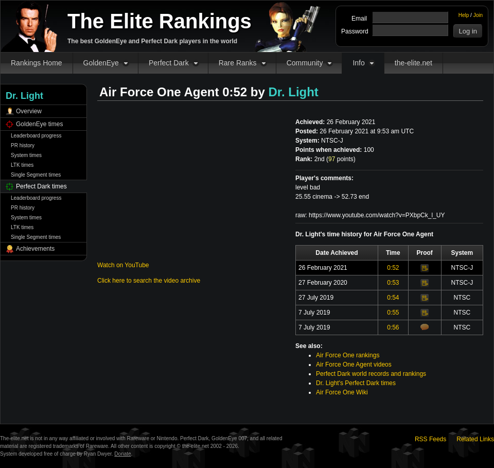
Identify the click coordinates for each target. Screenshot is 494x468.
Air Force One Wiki (342, 392)
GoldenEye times (39, 124)
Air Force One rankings (347, 355)
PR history (22, 145)
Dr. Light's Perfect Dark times (356, 383)
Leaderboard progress (36, 135)
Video (424, 268)
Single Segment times (36, 175)
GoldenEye (101, 63)
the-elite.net (413, 63)
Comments (424, 327)
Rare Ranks (238, 63)
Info (358, 63)
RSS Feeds (430, 439)
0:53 (393, 282)
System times (26, 155)
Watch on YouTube (123, 265)
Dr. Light (294, 92)
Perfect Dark (169, 63)
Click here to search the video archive (148, 280)
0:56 (393, 327)
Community (305, 63)
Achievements (35, 248)
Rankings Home (36, 63)
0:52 (393, 267)
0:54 (393, 297)
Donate (122, 454)
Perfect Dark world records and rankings (371, 373)
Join (478, 15)
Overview (29, 111)
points (341, 159)
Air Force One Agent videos (354, 364)
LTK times (22, 165)
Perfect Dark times (41, 186)
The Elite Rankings (159, 21)
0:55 (393, 312)
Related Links (475, 439)
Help (463, 15)
